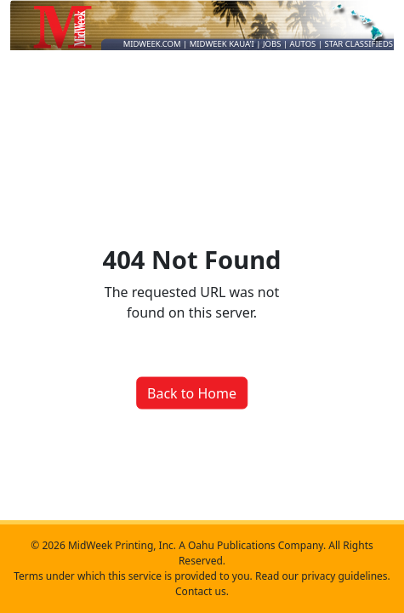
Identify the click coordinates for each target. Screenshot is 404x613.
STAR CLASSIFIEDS (359, 43)
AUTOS (304, 43)
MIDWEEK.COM (152, 43)
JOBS (273, 43)
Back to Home (191, 392)
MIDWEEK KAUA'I (222, 43)
